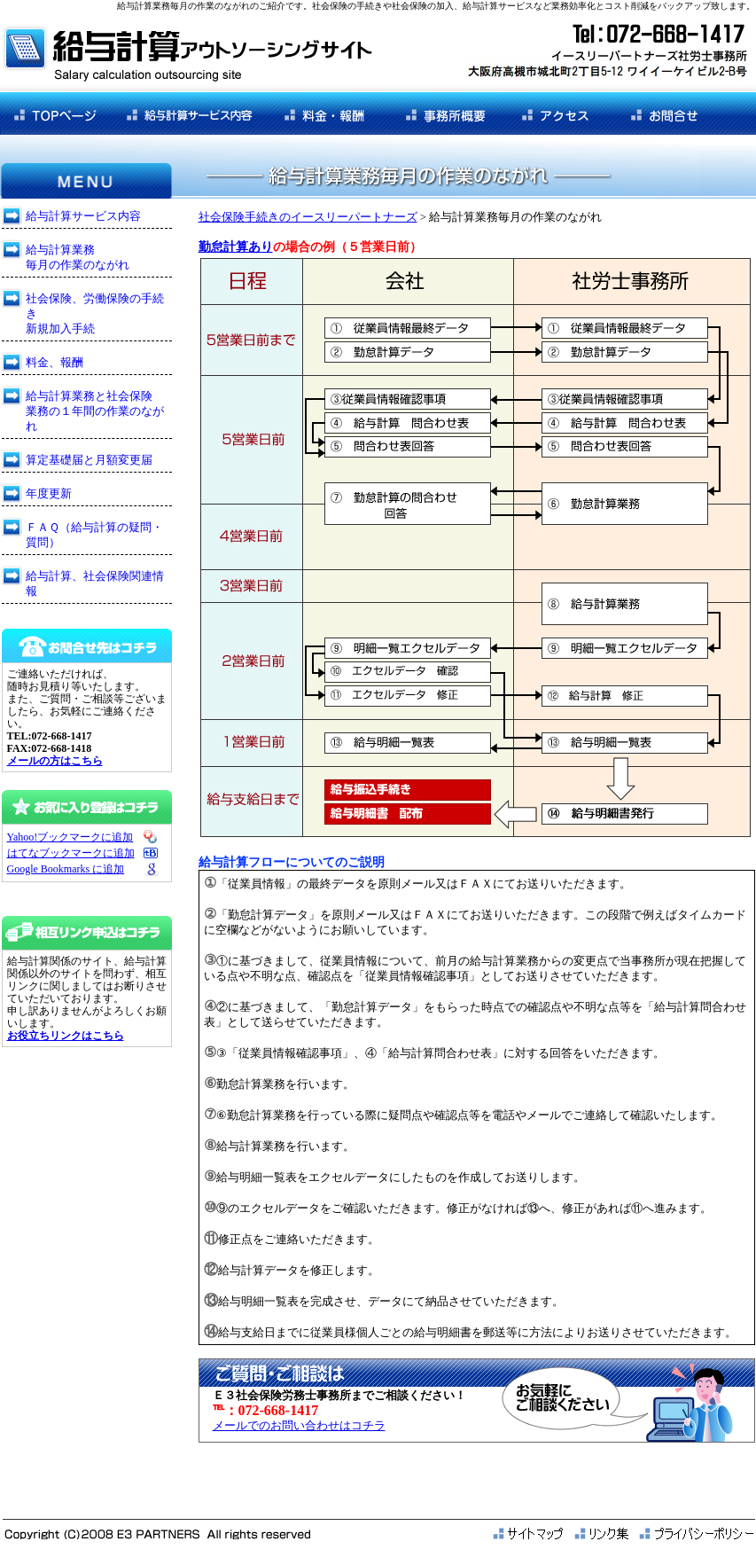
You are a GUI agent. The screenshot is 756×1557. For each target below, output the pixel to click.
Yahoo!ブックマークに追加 (70, 837)
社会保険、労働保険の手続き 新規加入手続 (95, 313)
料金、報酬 (54, 362)
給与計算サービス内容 (83, 216)
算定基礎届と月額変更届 (89, 459)
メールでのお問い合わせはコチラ (299, 1425)
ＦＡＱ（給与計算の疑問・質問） (94, 534)
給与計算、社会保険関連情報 (95, 583)
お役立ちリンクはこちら (65, 1035)
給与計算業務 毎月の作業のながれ (77, 257)
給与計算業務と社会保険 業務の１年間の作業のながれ (95, 411)
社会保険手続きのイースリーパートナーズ (308, 216)
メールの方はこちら (55, 761)
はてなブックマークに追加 (71, 853)
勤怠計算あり (236, 247)
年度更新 (49, 493)
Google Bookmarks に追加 (66, 869)
